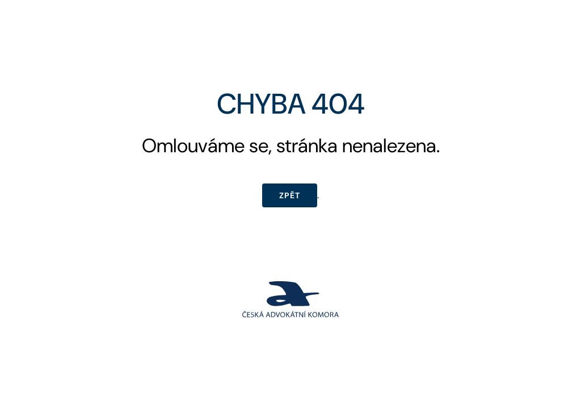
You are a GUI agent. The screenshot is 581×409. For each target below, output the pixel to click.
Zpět (289, 195)
